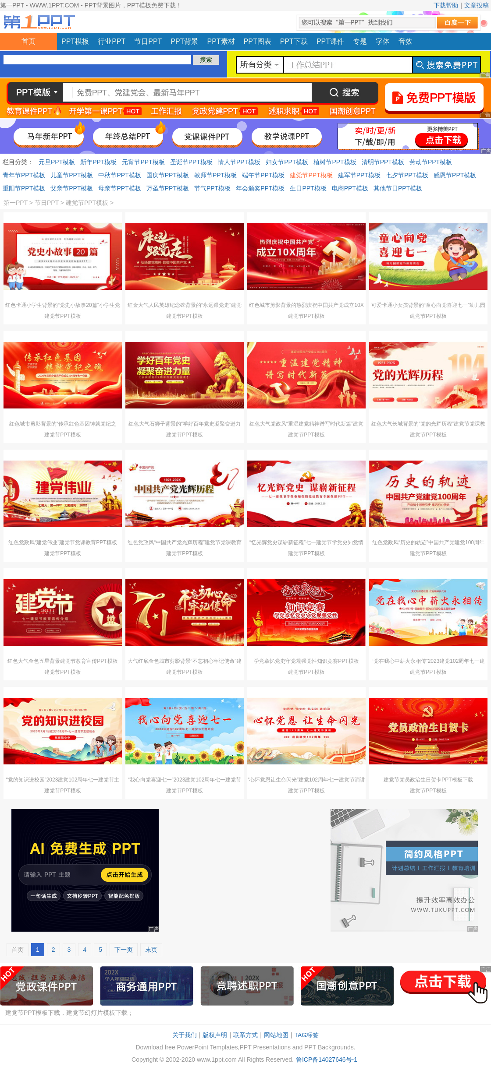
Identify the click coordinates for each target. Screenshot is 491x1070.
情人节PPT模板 (239, 161)
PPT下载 (294, 41)
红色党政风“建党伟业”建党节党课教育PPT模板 (62, 542)
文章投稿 (476, 5)
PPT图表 (257, 41)
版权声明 (215, 1034)
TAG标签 (306, 1034)
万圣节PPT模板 (167, 188)
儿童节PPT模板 (71, 175)
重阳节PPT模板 (24, 188)
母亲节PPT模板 (119, 188)
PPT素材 (221, 41)
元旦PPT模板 (57, 161)
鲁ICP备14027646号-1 (326, 1059)
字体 (383, 41)
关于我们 (184, 1034)
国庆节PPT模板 (167, 175)
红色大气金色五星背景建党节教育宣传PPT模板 (62, 661)
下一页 (123, 949)
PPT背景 (184, 41)
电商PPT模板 (350, 188)
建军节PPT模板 (359, 175)
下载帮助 (446, 5)
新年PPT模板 (98, 161)
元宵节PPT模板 (143, 161)
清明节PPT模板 (383, 161)
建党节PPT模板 (311, 175)
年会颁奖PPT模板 (260, 188)
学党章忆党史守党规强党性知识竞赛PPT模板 (306, 661)
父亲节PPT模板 (71, 188)
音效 (405, 41)
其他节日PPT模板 (398, 188)
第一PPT (16, 202)
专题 (360, 41)
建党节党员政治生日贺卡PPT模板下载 (428, 780)
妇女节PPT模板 (287, 161)
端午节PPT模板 (263, 175)
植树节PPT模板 (334, 161)
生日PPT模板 (308, 188)
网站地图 (276, 1034)
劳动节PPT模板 (430, 161)
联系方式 (245, 1034)
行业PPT (111, 41)
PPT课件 (330, 41)
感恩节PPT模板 (455, 175)
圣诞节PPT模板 (191, 161)
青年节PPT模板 (24, 175)
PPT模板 (75, 41)
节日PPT (148, 41)
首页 (28, 41)
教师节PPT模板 (215, 175)
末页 (151, 949)
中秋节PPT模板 (119, 175)
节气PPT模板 (212, 188)
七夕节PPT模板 (407, 175)
